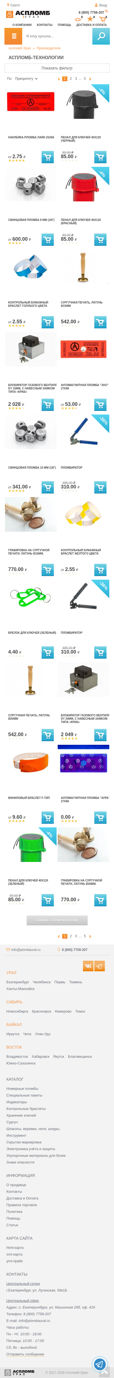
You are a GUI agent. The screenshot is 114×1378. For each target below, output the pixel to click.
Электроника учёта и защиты (30, 1149)
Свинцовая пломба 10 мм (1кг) (32, 467)
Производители (48, 48)
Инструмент (16, 1135)
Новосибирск (17, 1011)
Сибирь (14, 1002)
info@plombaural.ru (25, 950)
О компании (22, 24)
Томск (80, 1011)
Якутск (58, 1056)
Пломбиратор (72, 467)
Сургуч (12, 1122)
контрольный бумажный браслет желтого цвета (81, 552)
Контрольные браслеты (26, 1109)
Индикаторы (16, 1102)
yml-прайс (14, 1261)
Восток (14, 1047)
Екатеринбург (17, 982)
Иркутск (12, 1034)
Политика (14, 1212)
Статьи (12, 1225)
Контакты (44, 24)
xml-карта (14, 1254)
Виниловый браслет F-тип (29, 797)
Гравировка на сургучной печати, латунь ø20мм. (81, 882)
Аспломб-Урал (20, 48)
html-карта (15, 1248)
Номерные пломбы (22, 1088)
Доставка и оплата (92, 24)
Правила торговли (21, 1205)
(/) (57, 920)
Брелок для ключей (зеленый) (32, 632)
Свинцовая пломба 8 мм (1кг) (31, 219)
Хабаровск (40, 1056)
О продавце (16, 1185)
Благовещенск (80, 1056)
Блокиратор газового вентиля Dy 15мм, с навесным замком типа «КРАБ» (32, 388)
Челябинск (42, 982)
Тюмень (75, 982)
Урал (11, 972)
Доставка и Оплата (22, 1198)
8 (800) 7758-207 (91, 13)
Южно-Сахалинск (21, 1063)
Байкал (14, 1024)
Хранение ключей (21, 1115)
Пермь (59, 982)
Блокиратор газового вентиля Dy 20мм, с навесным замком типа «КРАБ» (85, 719)
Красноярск (41, 1011)
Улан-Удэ (42, 1034)
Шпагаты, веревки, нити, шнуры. (33, 1129)
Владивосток (17, 1056)
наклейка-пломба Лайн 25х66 (31, 137)
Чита (27, 1034)
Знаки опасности (20, 1162)
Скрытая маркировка (23, 1142)
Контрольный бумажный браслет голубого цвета (28, 304)
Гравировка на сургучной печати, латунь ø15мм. (29, 552)
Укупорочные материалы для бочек (36, 1155)
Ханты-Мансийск (20, 989)
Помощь (64, 24)
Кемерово (63, 1011)
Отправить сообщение (25, 1354)
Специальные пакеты (24, 1095)
